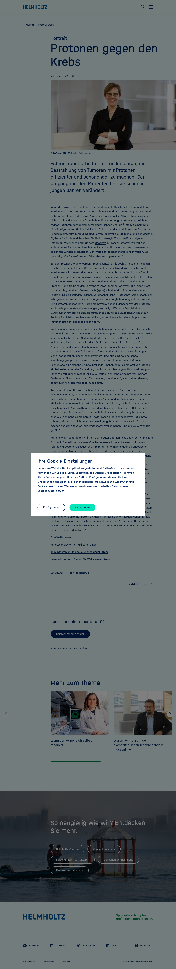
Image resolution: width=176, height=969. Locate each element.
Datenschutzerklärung (51, 490)
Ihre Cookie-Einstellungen (65, 461)
